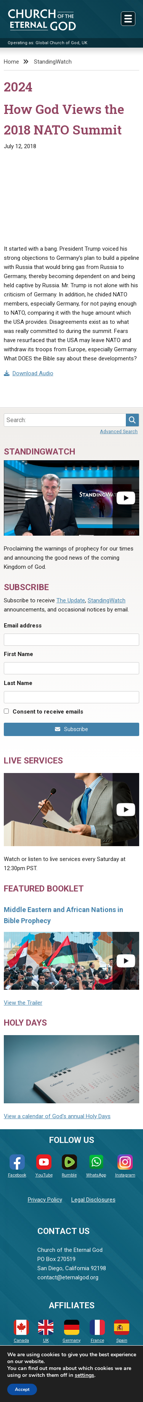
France (97, 1331)
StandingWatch (53, 61)
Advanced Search (119, 431)
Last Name (18, 683)
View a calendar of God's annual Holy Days (57, 1116)
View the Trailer (23, 1002)
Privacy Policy (45, 1199)
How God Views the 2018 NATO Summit (64, 119)
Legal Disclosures (93, 1199)
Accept (22, 1389)
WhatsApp (96, 1166)
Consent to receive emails (48, 711)
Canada (21, 1331)
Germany (71, 1331)
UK (45, 1331)
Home (11, 61)
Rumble (69, 1166)
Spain (121, 1331)
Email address (23, 625)
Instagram (125, 1166)
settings (84, 1375)
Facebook (17, 1166)
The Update (70, 600)
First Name (18, 654)
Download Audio (28, 373)
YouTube (44, 1166)
